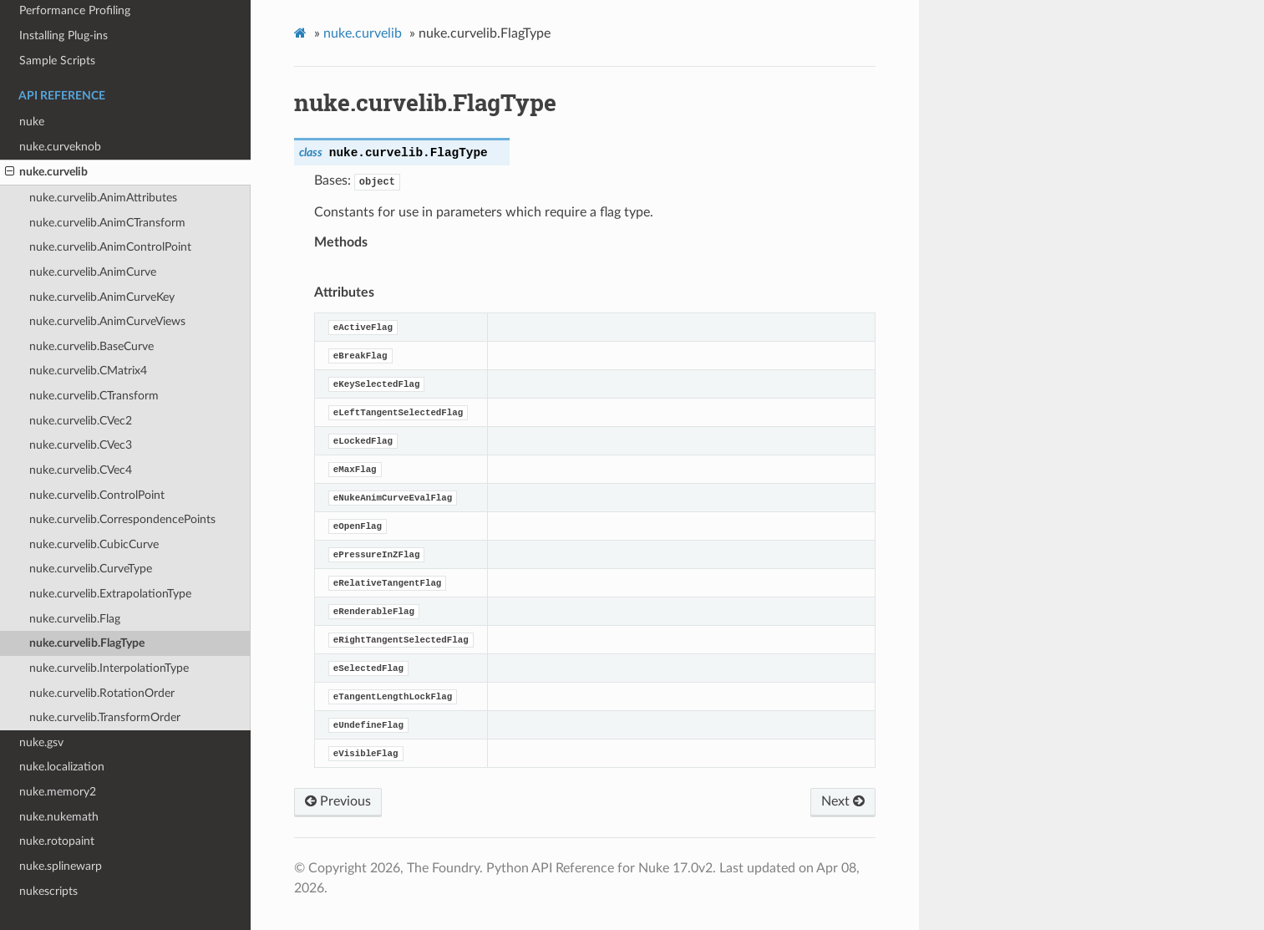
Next (843, 801)
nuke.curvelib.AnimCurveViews (107, 321)
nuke (31, 121)
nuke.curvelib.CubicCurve (94, 544)
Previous (338, 801)
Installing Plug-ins (63, 35)
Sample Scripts (57, 60)
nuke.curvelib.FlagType (87, 643)
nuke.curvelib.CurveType (90, 568)
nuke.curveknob (60, 146)
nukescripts (48, 891)
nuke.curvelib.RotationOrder (102, 693)
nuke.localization (61, 766)
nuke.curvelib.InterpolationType (109, 668)
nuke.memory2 (57, 791)
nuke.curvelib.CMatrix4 (88, 370)
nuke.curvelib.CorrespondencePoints (122, 519)
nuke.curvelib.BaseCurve (91, 346)
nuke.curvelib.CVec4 (80, 470)
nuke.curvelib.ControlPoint (97, 495)
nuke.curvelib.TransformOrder (104, 717)
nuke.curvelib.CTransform (94, 395)
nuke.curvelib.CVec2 (80, 420)
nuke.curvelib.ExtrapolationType (110, 593)
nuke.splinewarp (60, 866)
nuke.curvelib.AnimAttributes (103, 197)
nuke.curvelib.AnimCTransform (107, 222)
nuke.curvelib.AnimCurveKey (102, 297)
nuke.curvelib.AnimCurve (92, 272)
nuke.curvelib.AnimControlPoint (110, 247)
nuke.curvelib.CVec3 (80, 445)
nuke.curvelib (46, 172)
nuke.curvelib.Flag (74, 618)
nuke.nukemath (59, 817)
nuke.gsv (41, 742)
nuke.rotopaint (56, 841)
